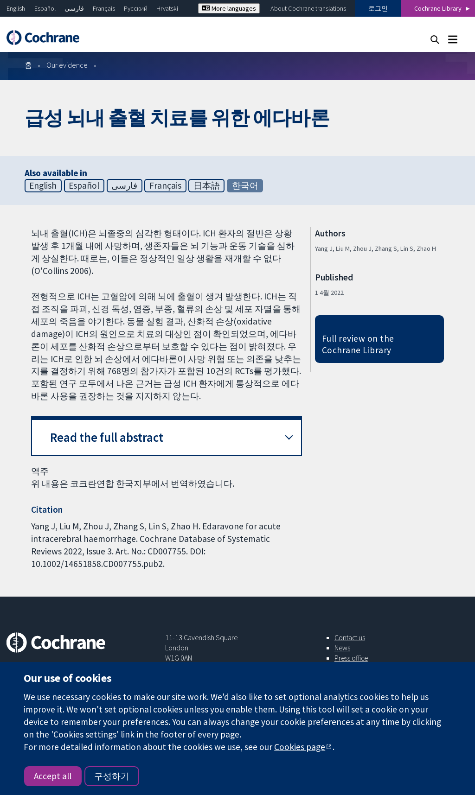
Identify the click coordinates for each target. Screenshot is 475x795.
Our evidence (67, 65)
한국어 (245, 185)
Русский (136, 8)
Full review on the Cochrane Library (358, 344)
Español (45, 8)
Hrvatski (167, 8)
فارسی (74, 8)
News (342, 647)
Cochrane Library (438, 8)
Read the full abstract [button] (106, 437)
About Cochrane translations (308, 8)
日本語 (206, 185)
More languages (229, 8)
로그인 (378, 8)
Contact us (349, 637)
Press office (351, 657)
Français (104, 8)
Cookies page (299, 746)
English (15, 8)
